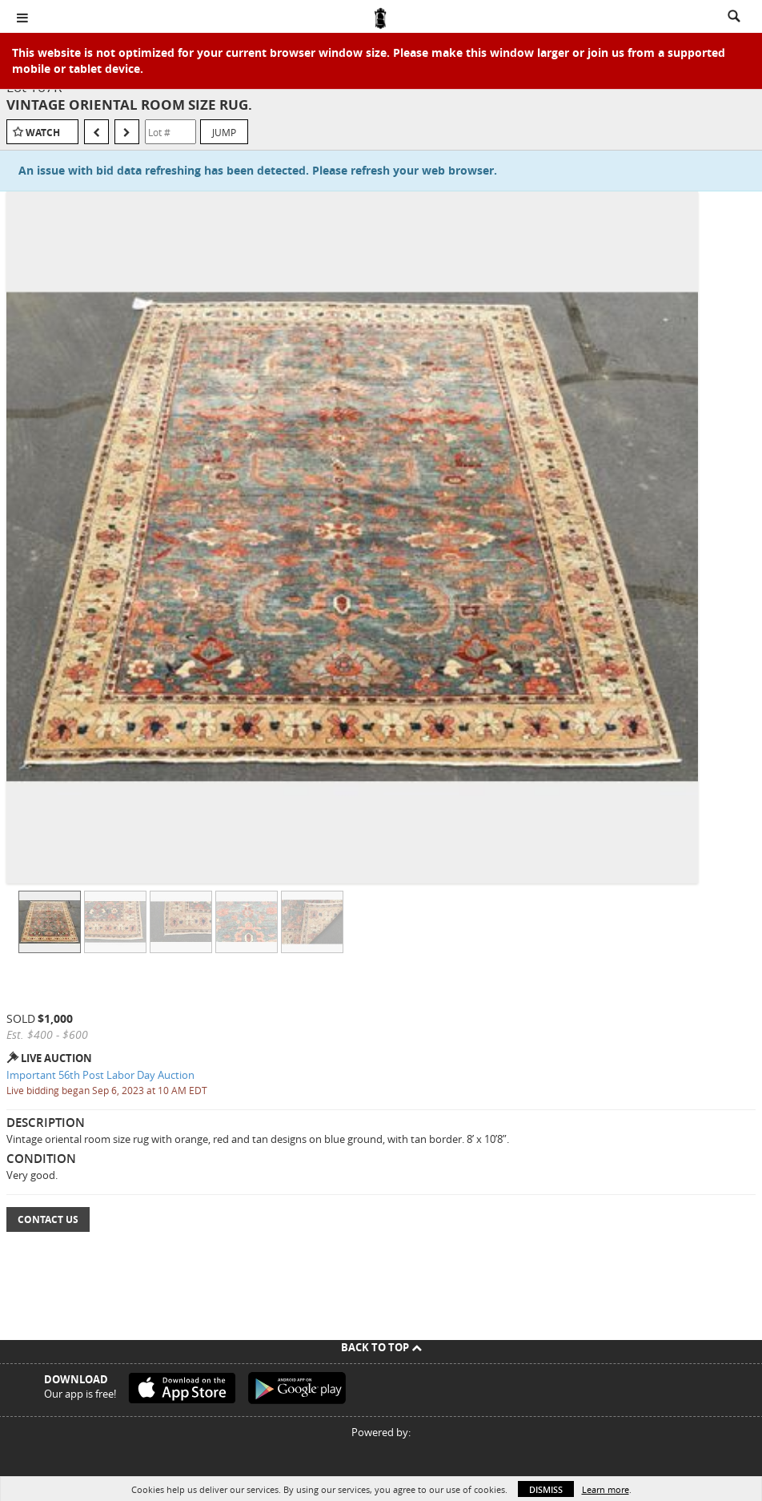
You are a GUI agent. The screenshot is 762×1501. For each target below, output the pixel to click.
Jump (224, 132)
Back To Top (381, 1347)
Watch (43, 132)
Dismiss (546, 1489)
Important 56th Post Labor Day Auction (100, 1075)
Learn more (605, 1489)
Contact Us (48, 1219)
